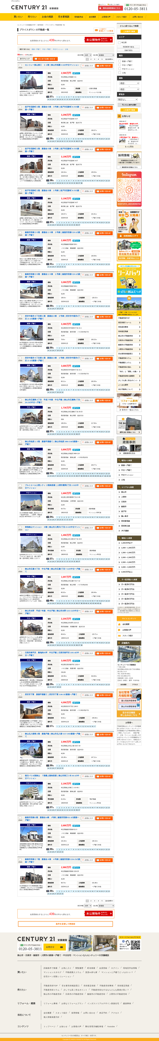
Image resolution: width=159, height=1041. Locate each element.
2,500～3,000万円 (128, 562)
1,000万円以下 (127, 543)
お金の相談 (47, 16)
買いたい (18, 16)
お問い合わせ (89, 1013)
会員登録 (103, 968)
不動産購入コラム (124, 363)
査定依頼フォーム (124, 322)
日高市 (123, 502)
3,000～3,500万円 (128, 567)
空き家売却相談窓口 (125, 354)
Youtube (111, 1026)
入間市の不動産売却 (125, 349)
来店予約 (103, 1013)
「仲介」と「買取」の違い (128, 371)
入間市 (123, 497)
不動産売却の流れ (124, 367)
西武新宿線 (125, 521)
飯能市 (123, 507)
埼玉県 (122, 42)
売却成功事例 (123, 327)
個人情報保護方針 (52, 1017)
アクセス (115, 1013)
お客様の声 (126, 630)
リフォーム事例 (51, 1003)
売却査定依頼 (90, 986)
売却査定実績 (123, 331)
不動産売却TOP (124, 318)
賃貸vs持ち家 (91, 972)
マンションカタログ (52, 972)
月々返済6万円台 (127, 589)
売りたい (32, 16)
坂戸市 (123, 511)
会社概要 (125, 624)
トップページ (50, 1026)
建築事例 (127, 1003)
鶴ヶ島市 (124, 516)
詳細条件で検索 (51, 968)
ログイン (103, 4)
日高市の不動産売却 (125, 340)
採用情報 (75, 1013)
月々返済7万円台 (127, 594)
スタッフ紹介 (127, 636)
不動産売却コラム (124, 358)
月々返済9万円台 (127, 604)
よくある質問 (123, 385)
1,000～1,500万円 (128, 548)
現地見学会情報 (130, 968)
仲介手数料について (125, 389)
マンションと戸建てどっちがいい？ (117, 972)
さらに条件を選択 (129, 105)
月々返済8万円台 (127, 599)
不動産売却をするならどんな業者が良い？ (110, 990)
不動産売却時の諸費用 (126, 376)
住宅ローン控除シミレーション (57, 976)
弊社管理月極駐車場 (94, 1026)
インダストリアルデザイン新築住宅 (103, 1003)
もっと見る (129, 147)
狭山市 (123, 492)
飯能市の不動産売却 (125, 345)
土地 (66, 49)
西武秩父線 (125, 526)
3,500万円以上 (127, 572)
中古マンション (58, 49)
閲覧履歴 (79, 968)
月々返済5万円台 (127, 584)
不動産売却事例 (106, 986)
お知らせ (63, 1026)
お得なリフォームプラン (72, 1003)
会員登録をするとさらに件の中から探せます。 (71, 40)
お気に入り (66, 968)
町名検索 (91, 968)
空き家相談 (63, 16)
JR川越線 (125, 531)
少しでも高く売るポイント (128, 380)
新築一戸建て (36, 49)
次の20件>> (109, 59)
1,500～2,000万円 (128, 553)
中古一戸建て (46, 49)
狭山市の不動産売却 (125, 336)
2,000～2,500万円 (128, 557)
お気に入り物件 (114, 4)
